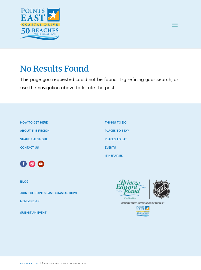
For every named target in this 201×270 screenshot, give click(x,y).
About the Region (35, 131)
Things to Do (116, 122)
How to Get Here (34, 122)
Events (110, 147)
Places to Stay (117, 131)
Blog (24, 181)
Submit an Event (33, 212)
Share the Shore (34, 139)
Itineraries (114, 156)
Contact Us (29, 147)
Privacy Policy (30, 263)
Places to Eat (116, 139)
